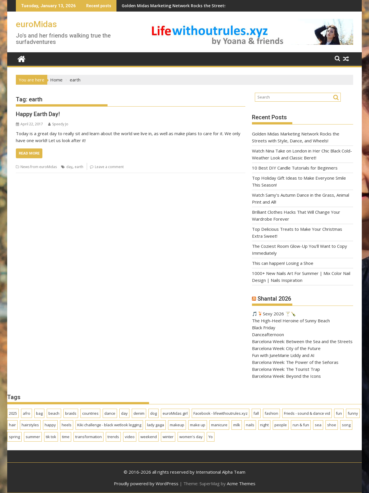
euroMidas (36, 24)
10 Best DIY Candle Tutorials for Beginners (295, 168)
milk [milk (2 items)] (236, 424)
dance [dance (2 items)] (109, 413)
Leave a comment (109, 166)
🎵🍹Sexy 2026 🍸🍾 (274, 314)
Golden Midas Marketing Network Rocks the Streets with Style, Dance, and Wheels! (173, 5)
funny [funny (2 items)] (353, 413)
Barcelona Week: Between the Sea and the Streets (302, 341)
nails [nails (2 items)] (250, 424)
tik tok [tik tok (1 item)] (51, 436)
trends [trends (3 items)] (113, 436)
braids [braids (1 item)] (70, 413)
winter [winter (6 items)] (168, 436)
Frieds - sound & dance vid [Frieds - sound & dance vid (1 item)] (307, 413)
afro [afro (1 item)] (26, 413)
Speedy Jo (58, 124)
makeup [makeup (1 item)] (177, 424)
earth (79, 166)
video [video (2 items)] (130, 436)
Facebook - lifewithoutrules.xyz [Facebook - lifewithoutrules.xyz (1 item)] (220, 413)
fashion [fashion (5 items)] (271, 413)
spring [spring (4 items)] (14, 436)
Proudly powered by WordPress (146, 483)
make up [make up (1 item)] (197, 424)
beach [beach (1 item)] (53, 413)
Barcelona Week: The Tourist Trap (286, 369)
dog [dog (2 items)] (153, 413)
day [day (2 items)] (124, 413)
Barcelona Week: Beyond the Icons (286, 376)
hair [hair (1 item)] (12, 424)
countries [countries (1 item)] (90, 413)
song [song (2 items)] (346, 424)
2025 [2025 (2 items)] (13, 413)
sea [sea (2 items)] (318, 424)
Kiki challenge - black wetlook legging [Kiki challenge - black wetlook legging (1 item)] (109, 424)
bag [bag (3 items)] (39, 413)
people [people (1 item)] (280, 424)
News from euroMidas (38, 166)
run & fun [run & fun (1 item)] (301, 424)
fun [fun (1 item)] (339, 413)
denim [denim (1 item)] (138, 413)
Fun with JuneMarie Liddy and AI (283, 355)
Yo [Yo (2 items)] (210, 436)
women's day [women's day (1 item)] (191, 436)
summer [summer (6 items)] (33, 436)
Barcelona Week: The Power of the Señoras (296, 362)
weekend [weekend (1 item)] (148, 436)
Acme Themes (241, 483)
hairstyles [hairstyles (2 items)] (30, 424)
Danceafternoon (268, 334)
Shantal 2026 (274, 298)
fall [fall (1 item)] (256, 413)
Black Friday (263, 327)
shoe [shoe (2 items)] (331, 424)
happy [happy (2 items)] (50, 424)
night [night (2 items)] (264, 424)
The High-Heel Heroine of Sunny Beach (291, 320)
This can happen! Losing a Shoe (282, 263)
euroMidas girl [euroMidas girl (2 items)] (175, 413)
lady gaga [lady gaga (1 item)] (155, 424)
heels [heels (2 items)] (66, 424)
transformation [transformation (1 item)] (88, 436)
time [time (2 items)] (65, 436)
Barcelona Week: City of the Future (286, 348)
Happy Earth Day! (38, 114)
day (69, 166)
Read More (29, 153)
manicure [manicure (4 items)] (219, 424)
